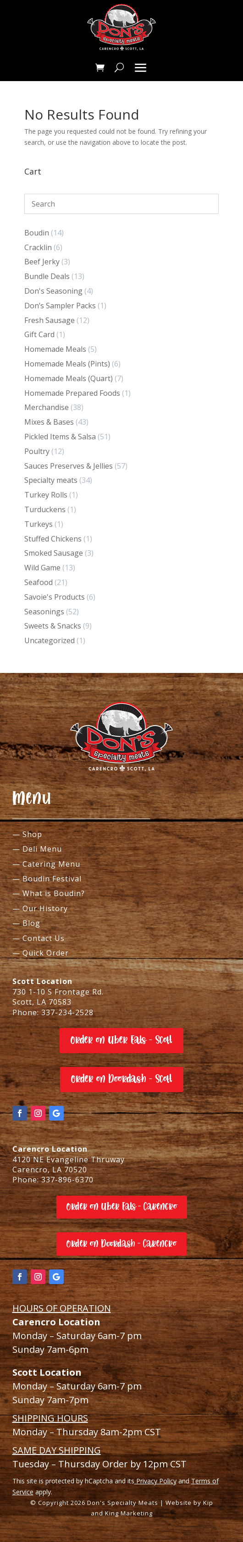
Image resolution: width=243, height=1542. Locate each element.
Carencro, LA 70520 (49, 1170)
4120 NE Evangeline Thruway (68, 1159)
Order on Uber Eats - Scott (121, 1040)
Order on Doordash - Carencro (121, 1243)
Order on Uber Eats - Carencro (121, 1206)
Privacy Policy (155, 1480)
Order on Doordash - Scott (121, 1079)
